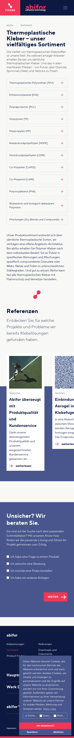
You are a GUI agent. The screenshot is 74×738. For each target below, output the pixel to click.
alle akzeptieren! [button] (45, 725)
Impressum (11, 728)
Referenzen (45, 644)
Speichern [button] (32, 732)
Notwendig (32, 715)
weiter (53, 597)
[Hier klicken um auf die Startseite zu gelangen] (41, 7)
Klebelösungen (15, 644)
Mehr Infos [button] (49, 709)
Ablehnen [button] (58, 732)
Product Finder (16, 656)
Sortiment (12, 650)
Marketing (60, 715)
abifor (12, 635)
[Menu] (65, 7)
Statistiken (46, 715)
